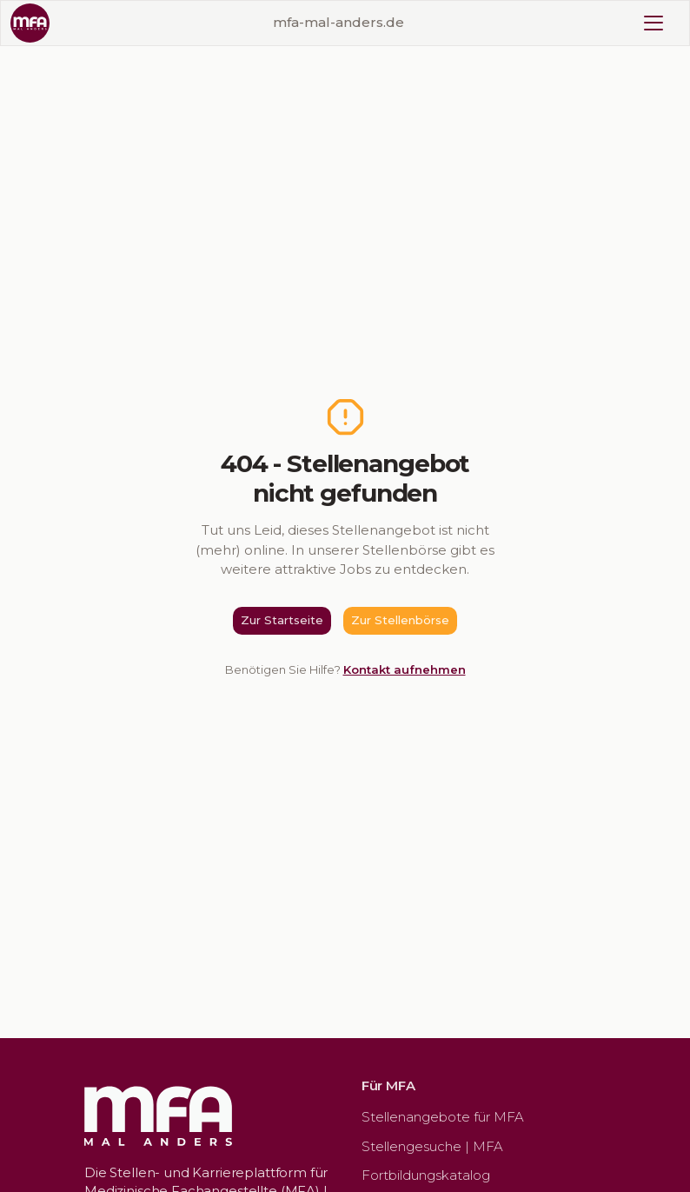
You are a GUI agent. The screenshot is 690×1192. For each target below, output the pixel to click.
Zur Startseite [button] (282, 620)
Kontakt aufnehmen (404, 669)
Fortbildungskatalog (426, 1175)
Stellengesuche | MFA (432, 1146)
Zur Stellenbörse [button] (400, 620)
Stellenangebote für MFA (443, 1117)
